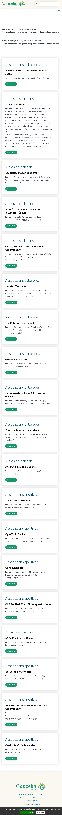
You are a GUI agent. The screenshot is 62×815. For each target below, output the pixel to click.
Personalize (40, 812)
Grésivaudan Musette (17, 359)
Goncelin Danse (14, 567)
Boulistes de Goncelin (18, 671)
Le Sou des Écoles (16, 104)
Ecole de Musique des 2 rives (22, 430)
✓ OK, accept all (27, 812)
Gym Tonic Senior (15, 534)
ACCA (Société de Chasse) (20, 638)
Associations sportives (21, 495)
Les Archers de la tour (18, 500)
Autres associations (19, 99)
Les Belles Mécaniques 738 (21, 172)
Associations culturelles (22, 65)
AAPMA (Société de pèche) (21, 466)
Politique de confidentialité (31, 804)
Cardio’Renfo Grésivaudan (20, 745)
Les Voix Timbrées (15, 286)
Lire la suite (11, 84)
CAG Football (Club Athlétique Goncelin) (28, 604)
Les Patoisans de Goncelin (20, 323)
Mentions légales (31, 801)
